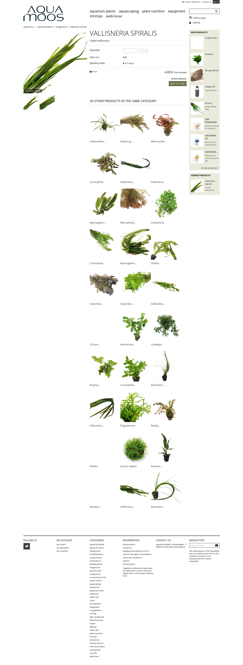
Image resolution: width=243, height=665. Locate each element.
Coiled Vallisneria (209, 188)
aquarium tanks (97, 590)
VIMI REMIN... (211, 151)
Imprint (126, 561)
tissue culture (96, 580)
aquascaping (129, 11)
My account (64, 540)
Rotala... (155, 425)
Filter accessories (97, 617)
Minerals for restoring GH (210, 143)
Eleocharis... (158, 385)
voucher (93, 653)
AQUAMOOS (28, 26)
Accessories (95, 587)
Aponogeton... (98, 222)
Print (95, 71)
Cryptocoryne (96, 557)
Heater (93, 623)
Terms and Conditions (132, 557)
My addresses (63, 547)
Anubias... (156, 466)
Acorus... (209, 103)
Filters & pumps (96, 620)
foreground (95, 567)
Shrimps (96, 16)
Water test (94, 630)
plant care (94, 597)
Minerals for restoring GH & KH (211, 158)
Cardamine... (158, 222)
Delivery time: (97, 63)
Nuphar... (95, 385)
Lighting (93, 626)
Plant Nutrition (153, 11)
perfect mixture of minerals (212, 127)
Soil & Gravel (95, 650)
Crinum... (95, 344)
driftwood (94, 593)
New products (199, 32)
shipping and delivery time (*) (136, 551)
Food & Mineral (96, 643)
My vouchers (62, 551)
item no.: (95, 57)
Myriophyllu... (128, 222)
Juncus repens (128, 466)
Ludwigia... (157, 344)
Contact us (206, 2)
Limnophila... (97, 182)
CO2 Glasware (95, 610)
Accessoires (95, 640)
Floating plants (96, 564)
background (95, 551)
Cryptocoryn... (211, 37)
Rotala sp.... (127, 141)
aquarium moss (96, 547)
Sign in (196, 22)
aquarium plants (103, 11)
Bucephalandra (96, 554)
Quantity (95, 50)
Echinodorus (95, 561)
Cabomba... (96, 303)
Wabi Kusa (114, 16)
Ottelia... (156, 263)
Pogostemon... (128, 425)
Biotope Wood (211, 70)
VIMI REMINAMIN (211, 121)
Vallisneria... (127, 182)
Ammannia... (127, 344)
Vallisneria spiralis (210, 182)
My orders (61, 544)
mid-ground (95, 574)
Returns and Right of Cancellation (137, 554)
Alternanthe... (159, 141)
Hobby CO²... (211, 86)
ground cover (96, 570)
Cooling (93, 613)
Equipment (176, 11)
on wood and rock (98, 577)
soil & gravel (95, 603)
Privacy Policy (129, 564)
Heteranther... (98, 141)
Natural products (97, 646)
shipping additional (179, 78)
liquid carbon (211, 90)
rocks (92, 600)
